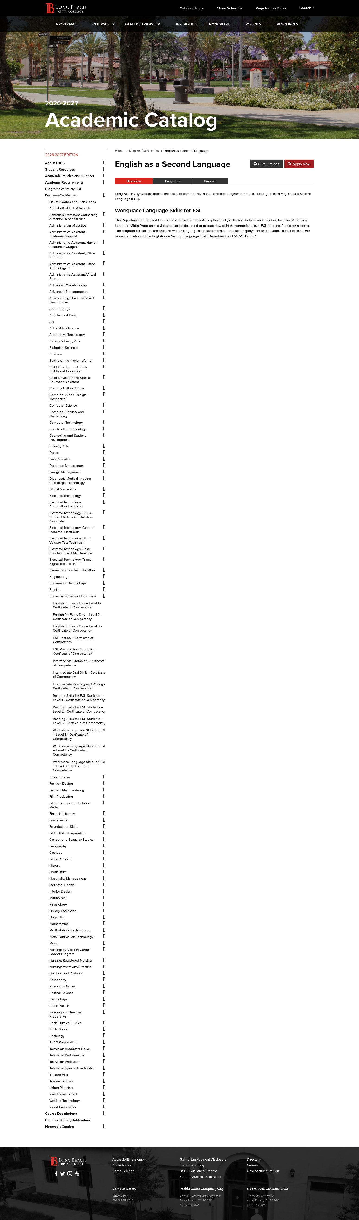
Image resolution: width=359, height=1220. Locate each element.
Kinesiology (58, 904)
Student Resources (60, 169)
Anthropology (59, 309)
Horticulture (58, 872)
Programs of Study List (63, 189)
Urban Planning (61, 1087)
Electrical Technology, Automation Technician (66, 504)
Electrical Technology (65, 496)
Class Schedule (229, 8)
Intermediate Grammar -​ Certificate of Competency (79, 663)
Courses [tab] (210, 181)
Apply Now (299, 164)
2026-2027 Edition (61, 154)
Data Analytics (60, 459)
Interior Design (60, 891)
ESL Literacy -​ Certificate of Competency (73, 640)
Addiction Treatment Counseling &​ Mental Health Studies (73, 217)
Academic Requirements (64, 182)
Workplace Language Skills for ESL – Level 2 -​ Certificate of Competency (79, 750)
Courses (101, 24)
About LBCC (55, 163)
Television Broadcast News (69, 1049)
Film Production (61, 796)
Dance (54, 452)
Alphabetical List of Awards (69, 208)
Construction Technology (68, 429)
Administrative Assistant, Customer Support (67, 234)
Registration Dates (271, 8)
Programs (66, 24)
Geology (55, 852)
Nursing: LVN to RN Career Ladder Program (69, 952)
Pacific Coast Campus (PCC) (201, 1189)
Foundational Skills (63, 826)
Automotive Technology (67, 334)
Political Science (61, 993)
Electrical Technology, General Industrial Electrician (71, 530)
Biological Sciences (63, 347)
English (54, 589)
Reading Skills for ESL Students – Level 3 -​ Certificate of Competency (79, 721)
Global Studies (60, 859)
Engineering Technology (67, 583)
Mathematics (58, 924)
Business (56, 354)
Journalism (57, 898)
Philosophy (57, 980)
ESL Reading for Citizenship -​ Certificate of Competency (75, 651)
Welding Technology (64, 1100)
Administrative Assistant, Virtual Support (72, 276)
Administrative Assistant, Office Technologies (72, 266)
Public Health (59, 1006)
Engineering (58, 577)
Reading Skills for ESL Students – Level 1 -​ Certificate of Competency (79, 698)
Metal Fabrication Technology (71, 937)
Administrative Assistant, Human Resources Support (73, 244)
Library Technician (62, 911)
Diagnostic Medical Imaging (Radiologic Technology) (70, 480)
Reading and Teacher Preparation (65, 1014)
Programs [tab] (172, 181)
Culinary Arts (58, 446)
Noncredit (219, 24)
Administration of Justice (67, 225)
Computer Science (63, 405)
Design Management (65, 472)
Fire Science (58, 820)
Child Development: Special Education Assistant (70, 380)
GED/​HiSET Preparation (67, 833)
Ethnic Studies (59, 777)
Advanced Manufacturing (68, 285)
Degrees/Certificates (144, 150)
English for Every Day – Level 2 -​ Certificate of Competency (77, 617)
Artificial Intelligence (64, 328)
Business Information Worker (70, 360)
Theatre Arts (58, 1075)
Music (53, 943)
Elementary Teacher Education (72, 570)
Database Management (67, 465)
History (54, 865)
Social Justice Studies (65, 1023)
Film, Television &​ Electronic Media (69, 805)
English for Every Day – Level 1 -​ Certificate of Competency (77, 605)
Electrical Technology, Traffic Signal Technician (70, 561)
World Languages (62, 1107)
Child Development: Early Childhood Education (68, 369)
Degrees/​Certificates (61, 195)
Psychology (58, 999)
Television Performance (66, 1055)
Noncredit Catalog (59, 1126)
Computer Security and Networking (66, 414)
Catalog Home (192, 8)
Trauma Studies (61, 1081)
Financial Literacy (62, 813)
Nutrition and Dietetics (66, 973)
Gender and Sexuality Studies (71, 839)
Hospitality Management (67, 878)
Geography (58, 846)
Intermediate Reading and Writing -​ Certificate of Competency (79, 686)
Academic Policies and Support (69, 176)
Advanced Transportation (68, 291)
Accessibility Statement (129, 1159)
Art (51, 322)
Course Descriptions (61, 1113)
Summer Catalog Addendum (67, 1120)
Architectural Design (64, 315)
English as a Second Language (72, 596)
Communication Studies (67, 388)
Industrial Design (62, 885)
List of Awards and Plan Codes (72, 202)
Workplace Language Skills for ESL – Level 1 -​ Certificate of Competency (79, 734)
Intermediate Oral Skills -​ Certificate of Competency (79, 674)
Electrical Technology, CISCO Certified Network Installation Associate (71, 517)
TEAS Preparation (62, 1042)
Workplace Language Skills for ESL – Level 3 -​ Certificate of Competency (79, 766)
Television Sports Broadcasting (72, 1068)
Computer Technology (66, 422)
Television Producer (64, 1062)
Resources (287, 24)
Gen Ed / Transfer (142, 24)
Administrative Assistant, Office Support (72, 255)
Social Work (58, 1029)
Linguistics (57, 917)
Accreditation (122, 1165)
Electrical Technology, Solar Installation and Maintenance (70, 551)
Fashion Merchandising (66, 790)
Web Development (63, 1094)
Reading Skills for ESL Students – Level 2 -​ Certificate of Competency (79, 709)
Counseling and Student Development (67, 437)
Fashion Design (61, 783)
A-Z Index (184, 24)
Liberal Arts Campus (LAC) (267, 1189)
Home (119, 150)
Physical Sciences (62, 986)
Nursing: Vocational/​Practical (70, 967)
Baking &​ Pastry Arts (64, 341)
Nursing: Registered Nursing (70, 960)
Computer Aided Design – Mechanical (69, 397)
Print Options (266, 164)
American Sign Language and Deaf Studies (71, 300)
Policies (253, 24)
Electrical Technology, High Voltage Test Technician (69, 540)
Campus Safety (124, 1189)
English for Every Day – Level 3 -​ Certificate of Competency (77, 628)
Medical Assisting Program (69, 930)
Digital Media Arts (62, 489)
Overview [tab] (134, 181)
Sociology (56, 1036)
